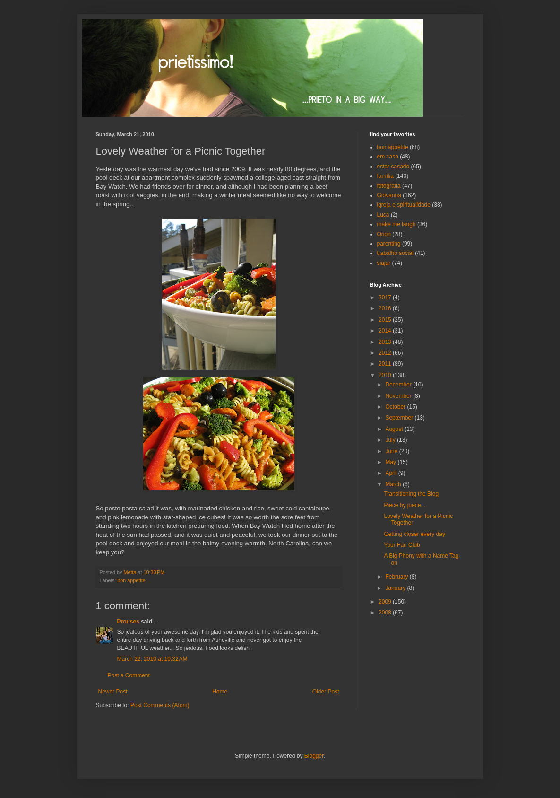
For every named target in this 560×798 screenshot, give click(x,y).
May (391, 462)
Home (219, 691)
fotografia (389, 186)
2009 (386, 601)
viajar (384, 263)
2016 (386, 308)
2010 (386, 375)
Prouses (128, 621)
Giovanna (389, 195)
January (396, 588)
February (397, 576)
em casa (387, 156)
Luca (383, 214)
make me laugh (396, 224)
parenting (389, 243)
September (399, 417)
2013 (386, 342)
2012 (386, 353)
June (392, 451)
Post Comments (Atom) (160, 705)
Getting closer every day (414, 534)
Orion (384, 234)
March (394, 484)
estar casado (393, 166)
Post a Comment (129, 675)
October (396, 406)
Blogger (314, 756)
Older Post (325, 691)
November (399, 396)
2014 (386, 330)
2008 (386, 612)
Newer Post (113, 691)
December (399, 384)
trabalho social (395, 253)
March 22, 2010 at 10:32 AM (152, 659)
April (391, 473)
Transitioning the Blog (411, 494)
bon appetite (131, 580)
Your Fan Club (402, 545)
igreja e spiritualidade (404, 205)
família (385, 176)
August (395, 429)
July (391, 440)
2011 (386, 363)
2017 (386, 297)
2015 (386, 319)
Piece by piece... (404, 505)
